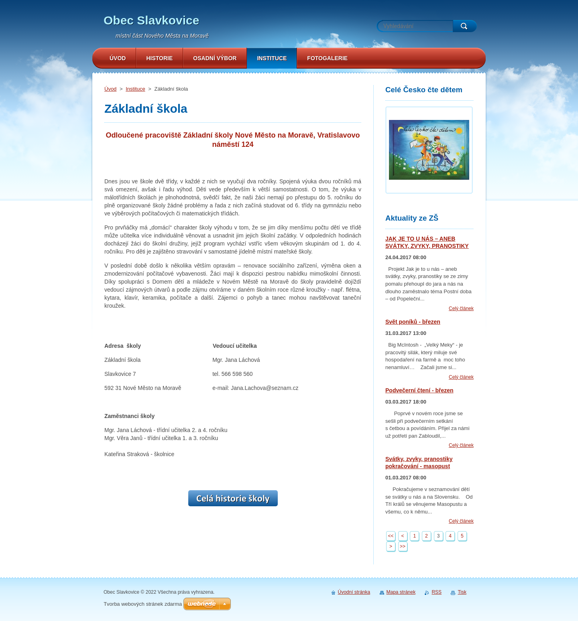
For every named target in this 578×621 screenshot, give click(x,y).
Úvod (110, 89)
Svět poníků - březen (412, 322)
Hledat (465, 26)
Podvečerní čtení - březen (419, 390)
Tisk (462, 592)
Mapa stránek (401, 592)
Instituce (135, 89)
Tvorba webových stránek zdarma (143, 604)
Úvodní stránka (354, 592)
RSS (436, 592)
